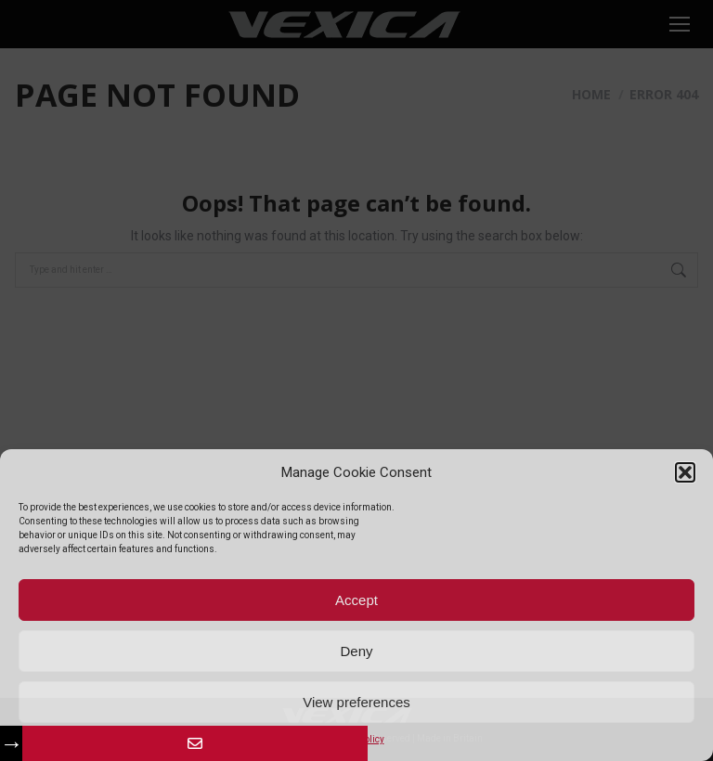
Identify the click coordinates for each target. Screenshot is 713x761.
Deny (356, 651)
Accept (356, 600)
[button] (685, 472)
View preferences (356, 702)
